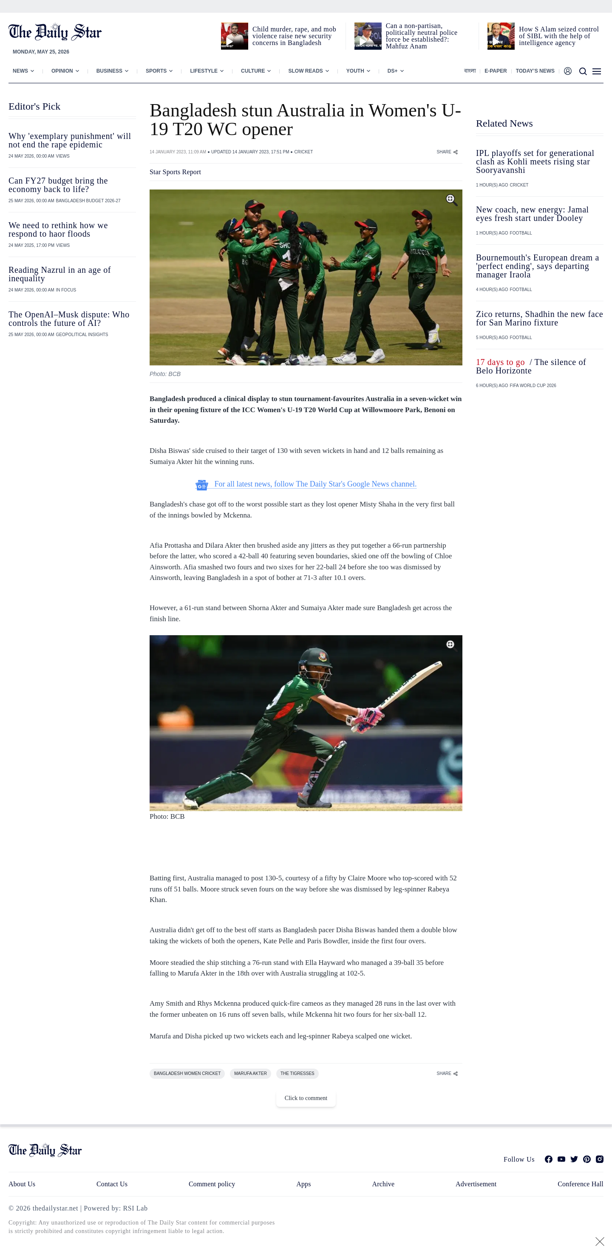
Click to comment (306, 1098)
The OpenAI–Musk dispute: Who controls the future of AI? (69, 319)
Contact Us (112, 1184)
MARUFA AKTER (250, 1073)
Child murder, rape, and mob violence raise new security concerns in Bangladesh (294, 35)
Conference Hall (581, 1184)
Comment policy (212, 1184)
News (20, 71)
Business (109, 71)
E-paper (495, 71)
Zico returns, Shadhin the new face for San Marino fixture (539, 318)
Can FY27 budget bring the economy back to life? (58, 185)
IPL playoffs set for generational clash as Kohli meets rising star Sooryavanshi (535, 161)
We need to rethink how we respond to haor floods (58, 229)
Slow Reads (305, 71)
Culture (253, 71)
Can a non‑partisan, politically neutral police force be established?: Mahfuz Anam (422, 36)
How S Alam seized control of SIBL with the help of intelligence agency (559, 35)
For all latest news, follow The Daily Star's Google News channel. (306, 484)
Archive (383, 1184)
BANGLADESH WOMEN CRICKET (187, 1073)
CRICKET (303, 152)
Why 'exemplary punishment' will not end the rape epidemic (69, 140)
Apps (303, 1184)
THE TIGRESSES (297, 1073)
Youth (355, 71)
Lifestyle (204, 71)
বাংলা (470, 71)
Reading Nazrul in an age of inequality (59, 274)
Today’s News (535, 71)
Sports (156, 71)
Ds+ (393, 71)
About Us (21, 1184)
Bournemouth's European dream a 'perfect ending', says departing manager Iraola (537, 266)
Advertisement (476, 1184)
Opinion (62, 71)
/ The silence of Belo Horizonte (531, 366)
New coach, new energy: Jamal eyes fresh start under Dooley (532, 214)
